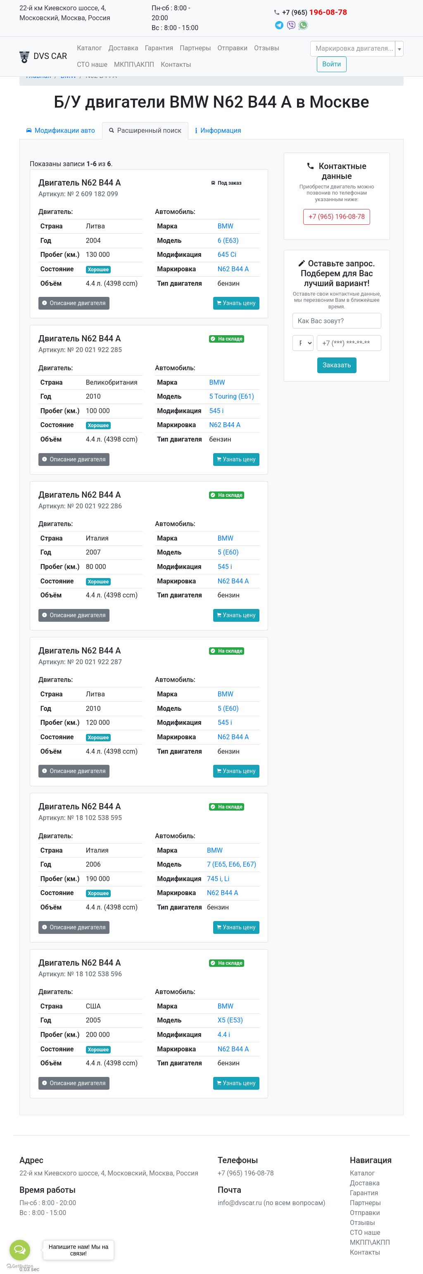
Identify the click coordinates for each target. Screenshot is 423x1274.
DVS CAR (43, 57)
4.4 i (224, 1035)
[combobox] (357, 48)
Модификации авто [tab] (60, 130)
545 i (216, 411)
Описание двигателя (74, 303)
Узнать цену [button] (236, 303)
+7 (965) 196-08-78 (337, 217)
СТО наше (92, 64)
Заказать (337, 365)
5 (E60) (228, 552)
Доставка (123, 48)
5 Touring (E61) (231, 396)
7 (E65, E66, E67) (231, 864)
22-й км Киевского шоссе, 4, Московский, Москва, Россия (64, 13)
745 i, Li (218, 879)
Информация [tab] (218, 130)
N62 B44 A (233, 269)
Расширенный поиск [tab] (145, 130)
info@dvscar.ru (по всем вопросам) (272, 1203)
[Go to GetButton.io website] (20, 1265)
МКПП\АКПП (134, 64)
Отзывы (266, 48)
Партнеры (195, 48)
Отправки (233, 48)
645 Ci (227, 255)
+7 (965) (315, 12)
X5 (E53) (230, 1020)
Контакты (176, 64)
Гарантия (159, 48)
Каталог (89, 48)
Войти (331, 64)
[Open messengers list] (20, 1250)
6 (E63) (228, 240)
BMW (225, 226)
